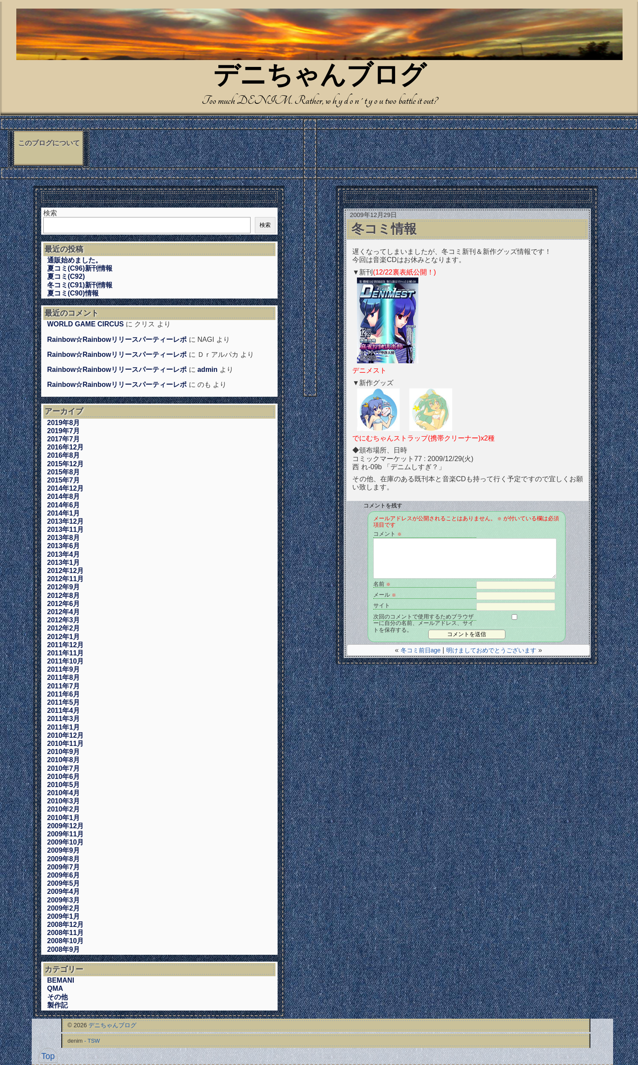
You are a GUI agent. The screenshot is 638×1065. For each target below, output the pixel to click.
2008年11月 (65, 932)
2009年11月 (65, 834)
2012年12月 (65, 570)
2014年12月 (65, 488)
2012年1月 (63, 636)
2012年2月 (63, 628)
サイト (381, 605)
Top (47, 1056)
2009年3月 (63, 900)
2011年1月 (63, 727)
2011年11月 (65, 653)
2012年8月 (63, 595)
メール (384, 594)
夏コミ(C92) (66, 276)
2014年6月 (63, 505)
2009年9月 (63, 850)
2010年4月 (63, 792)
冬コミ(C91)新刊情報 (79, 285)
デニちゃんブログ (319, 77)
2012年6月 (63, 603)
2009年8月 (63, 859)
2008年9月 (63, 949)
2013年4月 (63, 554)
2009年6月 (63, 875)
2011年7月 (63, 686)
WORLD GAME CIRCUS (85, 324)
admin (207, 369)
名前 (381, 584)
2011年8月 (63, 677)
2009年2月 (63, 908)
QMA (55, 988)
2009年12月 (65, 826)
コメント (387, 534)
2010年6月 (63, 776)
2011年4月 (63, 710)
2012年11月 (65, 578)
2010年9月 (63, 751)
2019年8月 (63, 422)
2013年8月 (63, 537)
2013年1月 (63, 562)
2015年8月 (63, 472)
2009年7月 (63, 867)
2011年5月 (63, 702)
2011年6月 (63, 694)
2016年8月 (63, 455)
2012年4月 (63, 611)
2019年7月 (63, 430)
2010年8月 (63, 759)
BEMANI (60, 980)
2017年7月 (63, 439)
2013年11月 (65, 529)
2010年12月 (65, 735)
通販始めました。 (74, 260)
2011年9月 (63, 669)
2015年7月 (63, 480)
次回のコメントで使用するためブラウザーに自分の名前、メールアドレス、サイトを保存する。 (423, 617)
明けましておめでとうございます (491, 650)
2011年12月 (65, 645)
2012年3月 (63, 620)
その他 (57, 997)
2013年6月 (63, 545)
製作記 (57, 1005)
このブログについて (49, 143)
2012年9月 (63, 587)
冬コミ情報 (384, 229)
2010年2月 (63, 809)
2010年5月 (63, 784)
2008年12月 (65, 924)
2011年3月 (63, 718)
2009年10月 (65, 842)
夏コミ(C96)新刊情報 (79, 268)
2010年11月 (65, 743)
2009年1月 (63, 916)
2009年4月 (63, 891)
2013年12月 (65, 521)
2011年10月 (65, 661)
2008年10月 (65, 940)
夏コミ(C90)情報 (73, 293)
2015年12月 (65, 464)
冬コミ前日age (421, 650)
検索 (50, 213)
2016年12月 (65, 447)
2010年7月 (63, 768)
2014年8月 (63, 496)
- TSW (92, 1041)
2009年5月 (63, 883)
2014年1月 (63, 513)
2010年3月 (63, 801)
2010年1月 (63, 817)
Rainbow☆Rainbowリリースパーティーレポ (117, 339)
